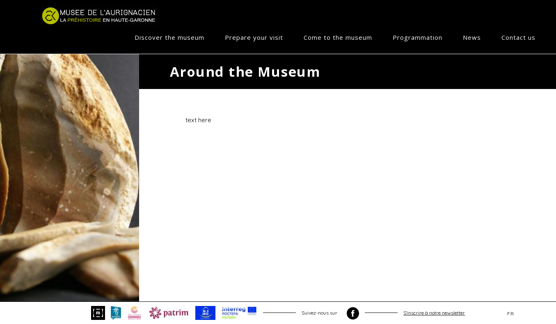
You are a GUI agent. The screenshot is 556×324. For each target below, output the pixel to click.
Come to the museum (338, 37)
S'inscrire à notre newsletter (434, 313)
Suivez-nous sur (330, 313)
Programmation (417, 37)
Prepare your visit (254, 37)
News (472, 37)
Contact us (518, 37)
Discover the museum (169, 37)
